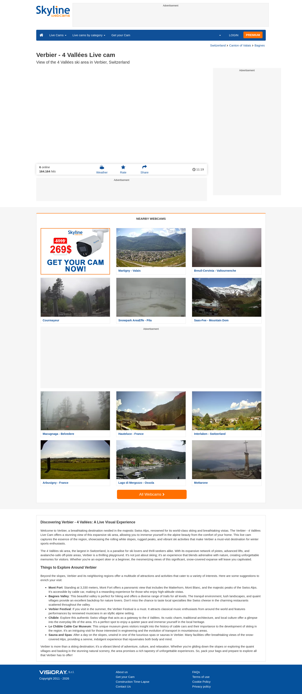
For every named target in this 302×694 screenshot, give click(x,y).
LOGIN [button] (233, 35)
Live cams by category (88, 35)
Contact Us (123, 686)
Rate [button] (123, 169)
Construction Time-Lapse (132, 681)
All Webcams (151, 494)
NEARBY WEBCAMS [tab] (151, 218)
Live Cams (57, 35)
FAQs (196, 672)
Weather (102, 169)
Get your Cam (120, 35)
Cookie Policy (201, 681)
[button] (217, 35)
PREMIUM (253, 35)
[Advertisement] (171, 17)
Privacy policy (201, 686)
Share (145, 169)
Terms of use (201, 677)
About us (122, 672)
